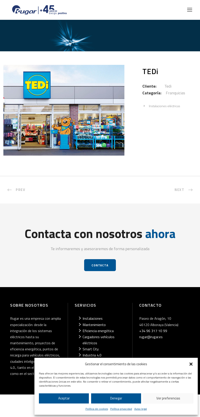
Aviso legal (140, 409)
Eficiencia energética (98, 330)
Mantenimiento (94, 324)
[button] (191, 364)
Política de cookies (96, 409)
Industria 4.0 (92, 355)
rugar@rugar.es (151, 337)
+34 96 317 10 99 (153, 330)
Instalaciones (93, 318)
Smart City (91, 349)
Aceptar (64, 398)
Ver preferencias (168, 398)
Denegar (116, 398)
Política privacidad (121, 409)
